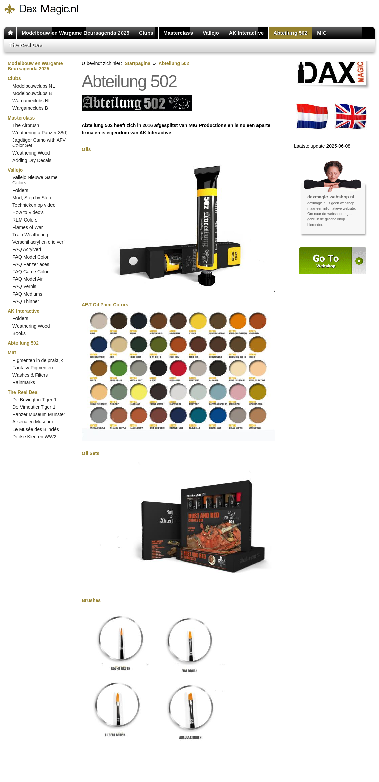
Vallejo (211, 33)
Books (19, 333)
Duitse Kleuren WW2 (34, 436)
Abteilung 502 (290, 33)
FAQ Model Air (27, 279)
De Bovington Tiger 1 (34, 399)
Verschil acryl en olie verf (38, 242)
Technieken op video (34, 205)
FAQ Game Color (30, 271)
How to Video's (28, 212)
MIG (322, 33)
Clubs (146, 33)
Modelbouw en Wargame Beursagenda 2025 (75, 33)
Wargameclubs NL (31, 100)
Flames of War (27, 227)
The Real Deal (26, 45)
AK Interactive (246, 33)
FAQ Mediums (27, 294)
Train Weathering (30, 234)
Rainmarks (23, 382)
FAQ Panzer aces (30, 264)
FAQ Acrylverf (26, 249)
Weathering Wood (31, 153)
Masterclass (178, 33)
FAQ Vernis (24, 286)
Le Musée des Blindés (35, 429)
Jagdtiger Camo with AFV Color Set (39, 142)
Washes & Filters (30, 375)
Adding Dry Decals (31, 160)
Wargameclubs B (30, 108)
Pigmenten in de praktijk (37, 360)
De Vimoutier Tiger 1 (33, 407)
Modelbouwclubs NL (33, 86)
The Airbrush (25, 125)
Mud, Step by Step (31, 197)
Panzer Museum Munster (38, 414)
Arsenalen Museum (32, 421)
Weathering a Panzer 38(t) (40, 132)
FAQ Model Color (30, 257)
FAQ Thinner (25, 301)
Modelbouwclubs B (32, 93)
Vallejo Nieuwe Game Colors (35, 180)
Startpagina (137, 63)
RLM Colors (24, 220)
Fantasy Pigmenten (32, 367)
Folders (20, 190)
